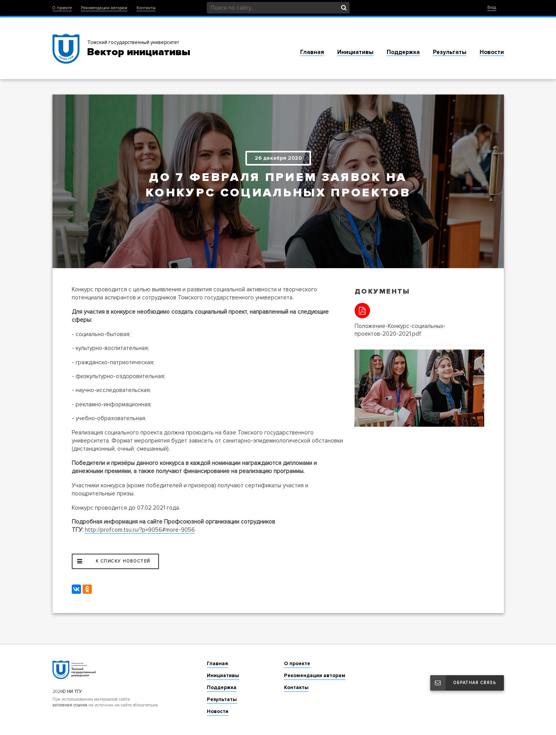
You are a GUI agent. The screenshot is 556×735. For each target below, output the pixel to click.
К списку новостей (111, 561)
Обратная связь (463, 683)
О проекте (62, 7)
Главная (312, 52)
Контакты (146, 7)
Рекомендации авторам (104, 7)
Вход (491, 7)
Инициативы (355, 52)
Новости (492, 52)
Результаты (449, 52)
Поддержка (403, 52)
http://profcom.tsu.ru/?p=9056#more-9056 (140, 529)
